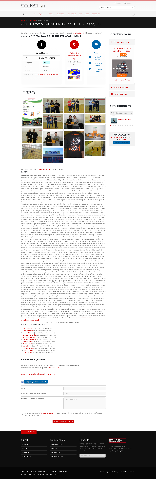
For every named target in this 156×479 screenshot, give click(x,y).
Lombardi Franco (98, 70)
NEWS (80, 14)
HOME (34, 14)
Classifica (54, 448)
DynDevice (56, 474)
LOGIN (26, 14)
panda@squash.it (44, 169)
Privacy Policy (27, 456)
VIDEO (87, 14)
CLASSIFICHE (61, 14)
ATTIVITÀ (51, 14)
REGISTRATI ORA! (53, 368)
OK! (103, 456)
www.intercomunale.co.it (30, 320)
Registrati (117, 3)
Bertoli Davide (27, 344)
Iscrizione (122, 161)
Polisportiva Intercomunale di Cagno (46, 74)
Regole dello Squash (57, 456)
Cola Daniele (28, 352)
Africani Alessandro (29, 337)
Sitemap (131, 472)
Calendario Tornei (57, 444)
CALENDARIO (72, 14)
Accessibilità (123, 472)
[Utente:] (84, 388)
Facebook (133, 13)
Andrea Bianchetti (124, 119)
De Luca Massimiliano (30, 339)
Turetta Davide (28, 350)
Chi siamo (25, 444)
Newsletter (96, 14)
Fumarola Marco (28, 342)
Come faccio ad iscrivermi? (121, 164)
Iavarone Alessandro (29, 335)
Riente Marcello (29, 348)
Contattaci (26, 452)
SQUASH (42, 14)
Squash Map (127, 3)
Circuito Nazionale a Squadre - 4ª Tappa (122, 49)
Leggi (121, 451)
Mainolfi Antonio (98, 58)
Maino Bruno (27, 346)
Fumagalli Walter (98, 64)
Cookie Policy (114, 472)
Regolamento (116, 159)
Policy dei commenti (46, 413)
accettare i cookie (78, 33)
